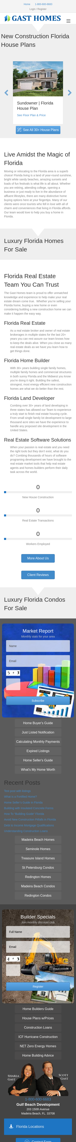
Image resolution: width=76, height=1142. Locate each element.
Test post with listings (17, 791)
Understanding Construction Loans (26, 831)
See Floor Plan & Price (31, 115)
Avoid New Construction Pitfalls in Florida (30, 819)
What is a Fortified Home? (20, 796)
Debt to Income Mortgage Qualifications (29, 825)
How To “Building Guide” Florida (24, 813)
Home (27, 4)
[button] (6, 92)
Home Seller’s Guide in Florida (23, 802)
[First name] (38, 646)
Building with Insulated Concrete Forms (29, 808)
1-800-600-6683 (43, 4)
